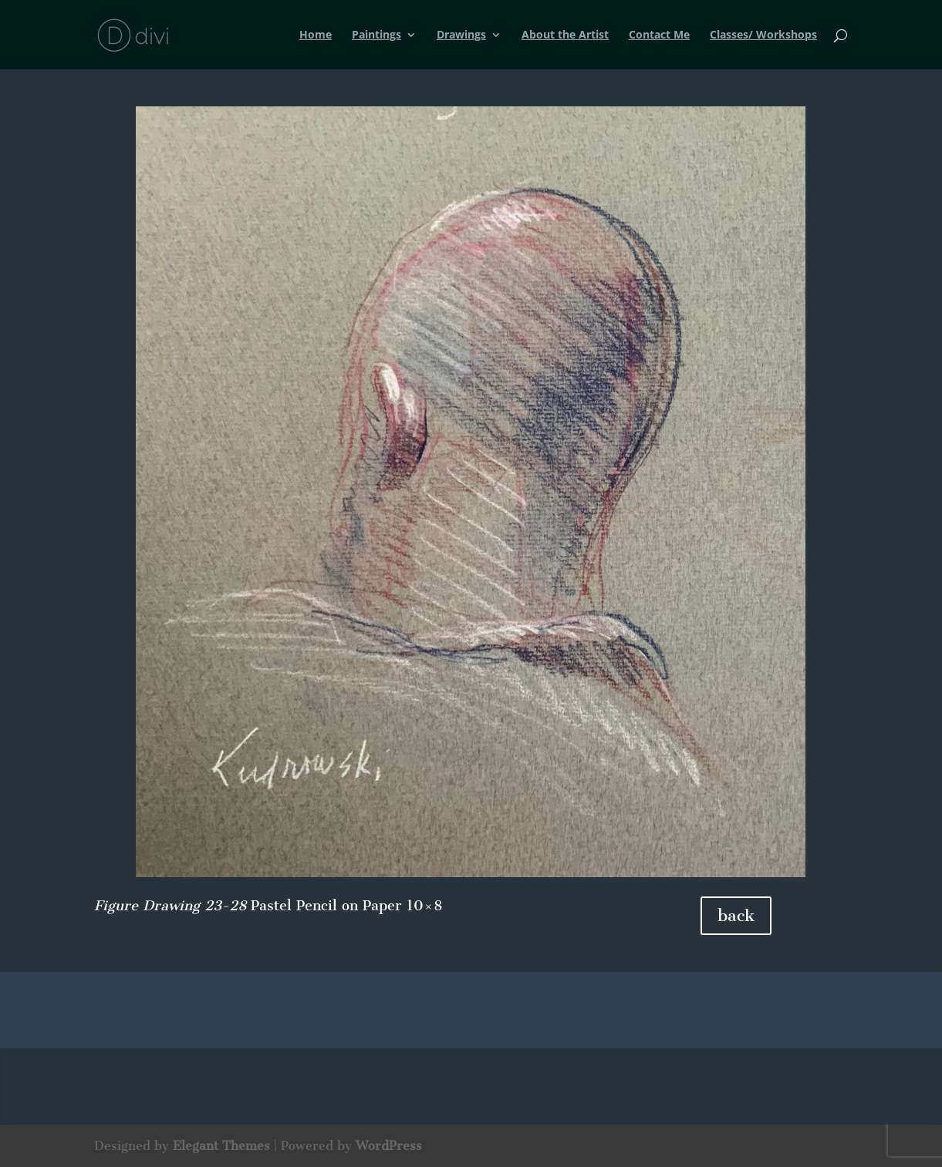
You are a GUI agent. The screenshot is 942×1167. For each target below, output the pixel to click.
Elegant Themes (221, 1145)
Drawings (461, 35)
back (736, 915)
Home (315, 35)
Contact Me (659, 35)
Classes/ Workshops (763, 35)
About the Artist (565, 35)
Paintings (376, 35)
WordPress (389, 1145)
